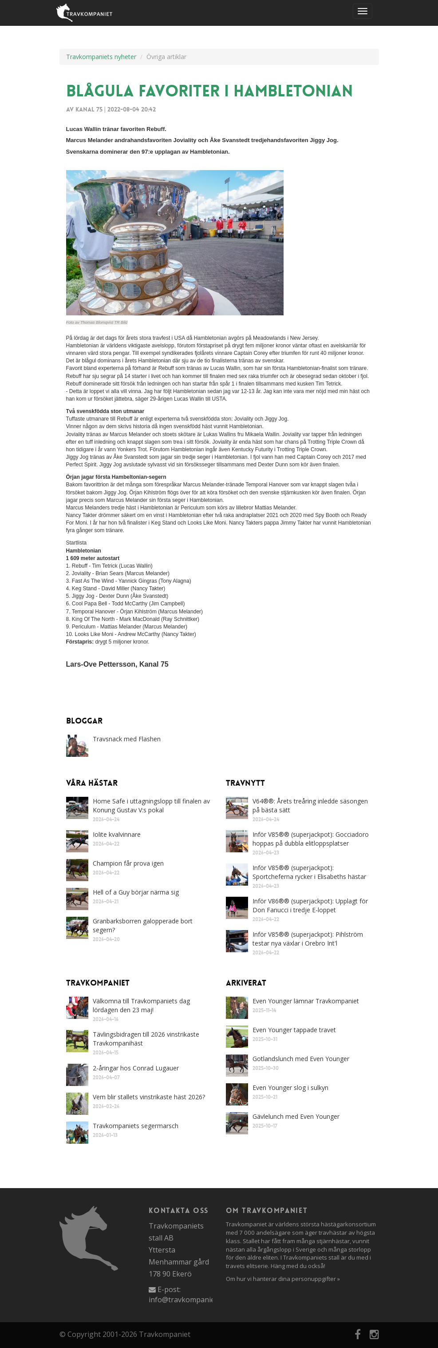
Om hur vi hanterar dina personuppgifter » (283, 1279)
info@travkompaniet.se (187, 1299)
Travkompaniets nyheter (101, 56)
